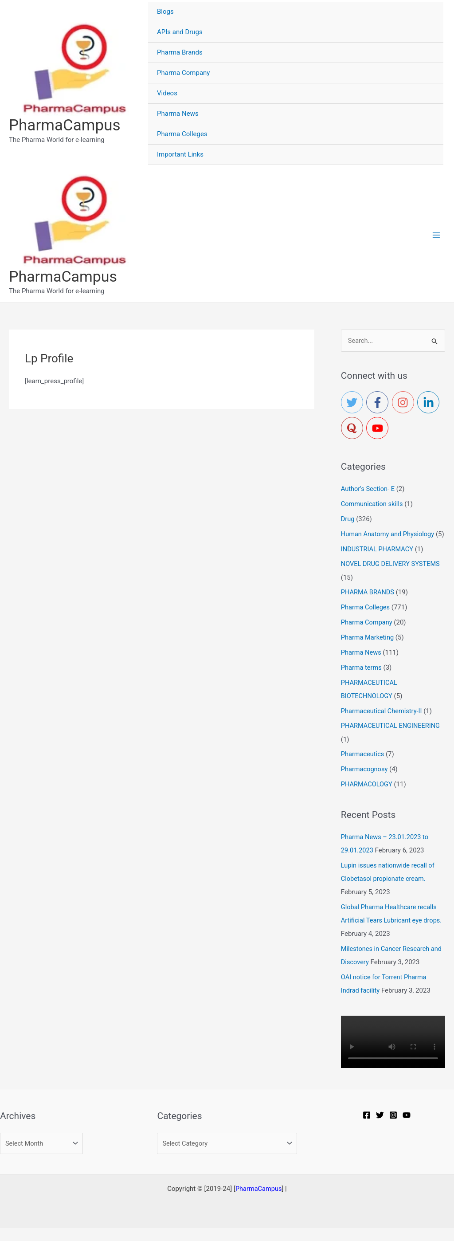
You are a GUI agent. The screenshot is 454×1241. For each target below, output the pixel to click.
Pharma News (362, 666)
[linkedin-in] (430, 403)
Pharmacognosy (365, 782)
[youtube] (379, 429)
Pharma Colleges (366, 621)
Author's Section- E (368, 490)
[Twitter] (381, 1128)
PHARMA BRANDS (368, 606)
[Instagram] (394, 1128)
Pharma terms (362, 681)
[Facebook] (368, 1128)
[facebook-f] (379, 403)
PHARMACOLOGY (367, 797)
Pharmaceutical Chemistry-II (382, 724)
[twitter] (354, 403)
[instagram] (405, 403)
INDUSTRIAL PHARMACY (378, 563)
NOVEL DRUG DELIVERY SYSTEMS (392, 578)
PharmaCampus (65, 125)
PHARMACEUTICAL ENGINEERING (392, 739)
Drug (348, 520)
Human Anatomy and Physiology (389, 534)
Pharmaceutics (363, 767)
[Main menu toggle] (436, 235)
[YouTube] (407, 1128)
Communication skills (373, 505)
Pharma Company (367, 636)
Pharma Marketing (368, 651)
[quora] (354, 429)
